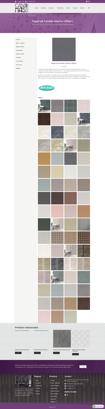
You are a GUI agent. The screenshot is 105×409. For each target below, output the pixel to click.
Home (36, 8)
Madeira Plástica (20, 46)
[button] (88, 7)
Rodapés (18, 68)
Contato (82, 8)
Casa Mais (43, 8)
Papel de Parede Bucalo (53, 24)
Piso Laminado (19, 61)
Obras (68, 8)
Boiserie (18, 39)
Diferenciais (60, 8)
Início (33, 24)
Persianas (18, 57)
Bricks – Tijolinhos (20, 43)
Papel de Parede (43, 24)
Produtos (52, 8)
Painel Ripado (19, 50)
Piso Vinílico (19, 64)
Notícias (75, 8)
